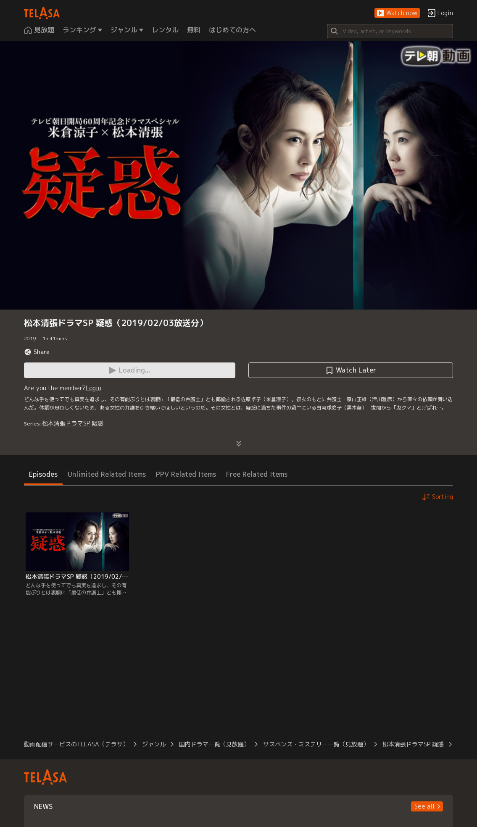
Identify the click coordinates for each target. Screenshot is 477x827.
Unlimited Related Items (107, 474)
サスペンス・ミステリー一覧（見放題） (316, 744)
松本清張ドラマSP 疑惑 (72, 423)
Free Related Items (256, 474)
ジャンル (154, 744)
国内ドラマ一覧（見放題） (214, 744)
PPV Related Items (186, 474)
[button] (397, 13)
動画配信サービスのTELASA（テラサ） (76, 744)
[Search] (390, 31)
